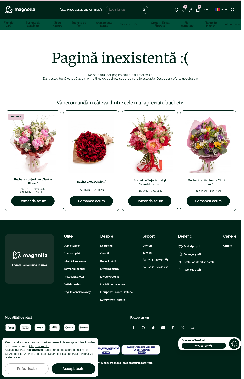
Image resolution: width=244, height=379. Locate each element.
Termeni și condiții (74, 269)
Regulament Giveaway (77, 292)
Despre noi (106, 245)
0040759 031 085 (155, 259)
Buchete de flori (79, 24)
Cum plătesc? (72, 245)
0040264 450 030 (155, 267)
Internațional (232, 24)
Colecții (104, 253)
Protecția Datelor (74, 276)
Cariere (227, 245)
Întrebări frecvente (75, 261)
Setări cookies (72, 284)
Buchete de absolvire (33, 24)
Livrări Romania (109, 269)
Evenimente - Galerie (113, 299)
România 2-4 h (189, 270)
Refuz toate (27, 369)
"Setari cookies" (57, 353)
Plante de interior (210, 24)
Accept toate (73, 369)
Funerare (125, 24)
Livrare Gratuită (109, 276)
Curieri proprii (189, 246)
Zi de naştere (57, 24)
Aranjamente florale (104, 24)
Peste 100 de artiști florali (196, 262)
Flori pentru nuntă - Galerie (116, 292)
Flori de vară (8, 24)
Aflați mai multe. (39, 346)
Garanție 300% (189, 254)
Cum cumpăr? (72, 253)
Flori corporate (187, 24)
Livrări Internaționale (112, 284)
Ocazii (138, 24)
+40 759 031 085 (203, 345)
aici (196, 78)
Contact (147, 245)
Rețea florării (108, 261)
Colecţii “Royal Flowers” (160, 24)
